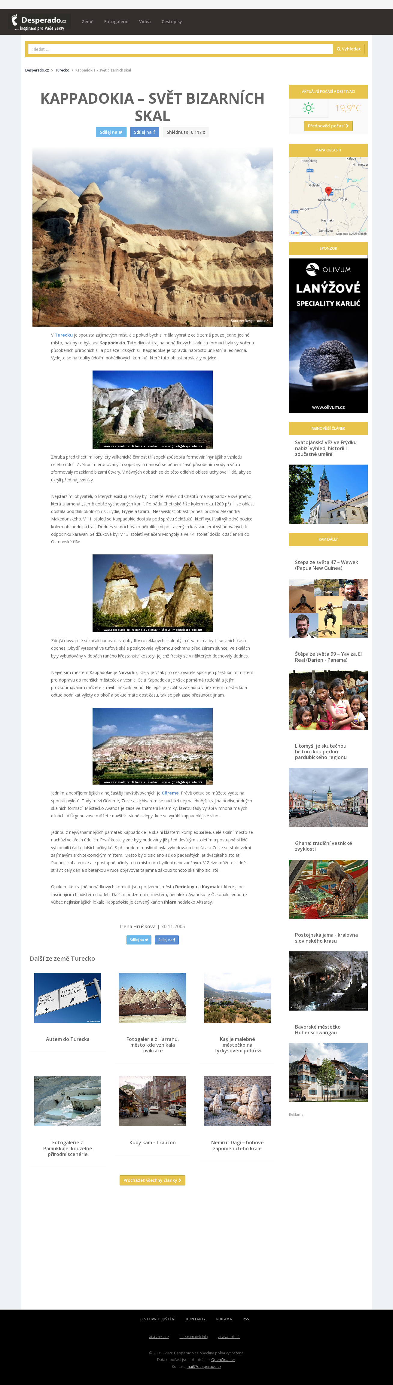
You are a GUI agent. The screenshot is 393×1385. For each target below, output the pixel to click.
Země (87, 21)
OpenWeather (223, 1359)
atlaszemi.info (229, 1336)
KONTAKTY (196, 1319)
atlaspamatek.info (194, 1336)
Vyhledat (349, 49)
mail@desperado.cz (204, 1366)
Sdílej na (139, 939)
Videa (145, 21)
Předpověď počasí (328, 126)
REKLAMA (224, 1319)
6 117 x (186, 132)
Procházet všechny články (152, 1181)
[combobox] (180, 49)
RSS (246, 1319)
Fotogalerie (116, 21)
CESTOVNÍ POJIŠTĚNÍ (157, 1319)
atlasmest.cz (159, 1336)
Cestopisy (172, 21)
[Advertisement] (152, 1249)
